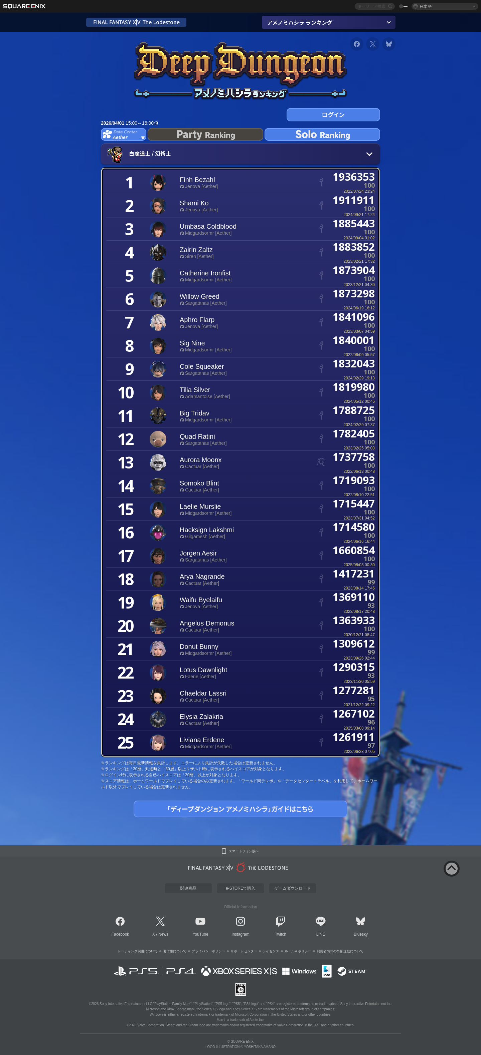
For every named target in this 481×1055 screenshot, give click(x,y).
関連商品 (188, 888)
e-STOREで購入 (240, 888)
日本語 (426, 6)
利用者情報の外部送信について (340, 951)
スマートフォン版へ (244, 851)
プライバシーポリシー (208, 951)
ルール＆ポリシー (298, 951)
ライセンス (271, 951)
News (163, 934)
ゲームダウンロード (293, 888)
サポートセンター (243, 951)
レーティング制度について (138, 951)
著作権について (174, 951)
